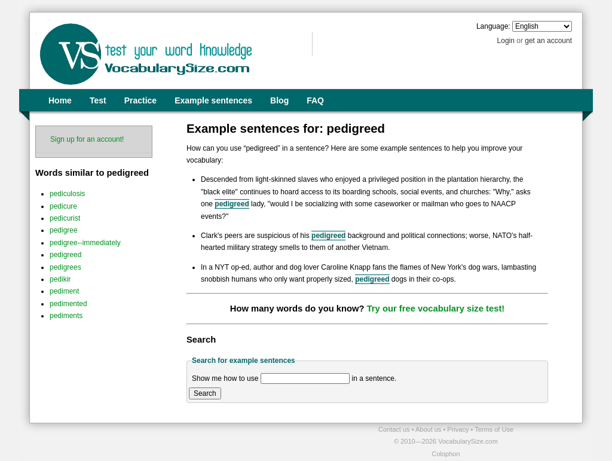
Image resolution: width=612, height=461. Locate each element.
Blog (279, 100)
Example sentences (213, 100)
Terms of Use (494, 429)
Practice (140, 100)
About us (429, 429)
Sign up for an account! (87, 139)
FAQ (315, 100)
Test (98, 100)
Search (205, 393)
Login (506, 40)
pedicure (63, 206)
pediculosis (67, 194)
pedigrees (65, 267)
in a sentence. (374, 378)
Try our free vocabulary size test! (436, 308)
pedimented (68, 304)
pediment (64, 291)
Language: (493, 26)
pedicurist (65, 218)
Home (60, 100)
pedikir (60, 279)
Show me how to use (225, 378)
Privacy (458, 429)
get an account (548, 40)
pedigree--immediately (85, 243)
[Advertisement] (169, 441)
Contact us (395, 429)
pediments (66, 316)
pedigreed (65, 255)
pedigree (64, 230)
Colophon (446, 453)
